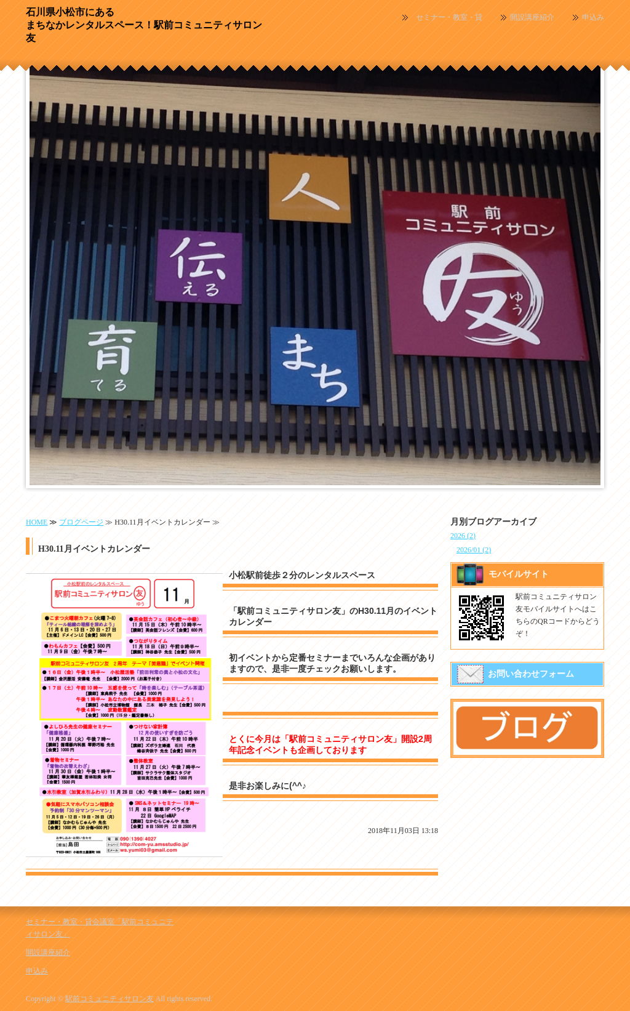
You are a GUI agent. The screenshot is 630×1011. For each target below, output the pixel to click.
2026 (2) (463, 535)
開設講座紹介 (532, 17)
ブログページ (81, 522)
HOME (36, 522)
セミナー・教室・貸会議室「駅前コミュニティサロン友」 (449, 17)
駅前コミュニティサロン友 (109, 998)
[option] (315, 270)
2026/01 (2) (474, 550)
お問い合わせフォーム (531, 674)
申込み (593, 17)
